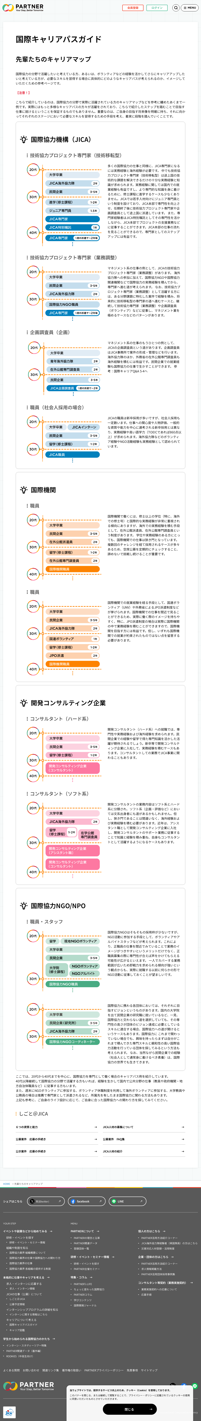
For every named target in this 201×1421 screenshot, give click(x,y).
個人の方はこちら (152, 1231)
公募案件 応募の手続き (31, 1139)
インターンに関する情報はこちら (27, 1312)
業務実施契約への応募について (157, 1287)
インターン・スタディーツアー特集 (24, 1342)
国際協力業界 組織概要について (26, 1252)
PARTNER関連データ (85, 1242)
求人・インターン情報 (21, 1287)
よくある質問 (11, 1367)
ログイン (150, 8)
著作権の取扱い (71, 1367)
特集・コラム (82, 1276)
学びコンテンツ (82, 1298)
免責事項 (132, 1367)
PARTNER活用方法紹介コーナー (158, 1237)
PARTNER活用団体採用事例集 (157, 1272)
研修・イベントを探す (85, 1262)
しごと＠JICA (16, 1297)
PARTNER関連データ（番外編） (23, 1347)
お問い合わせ (31, 1367)
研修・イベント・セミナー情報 (25, 1242)
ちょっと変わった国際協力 (88, 1287)
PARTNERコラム (82, 1292)
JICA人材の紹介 (112, 1151)
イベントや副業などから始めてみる (28, 1231)
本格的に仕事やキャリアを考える (27, 1276)
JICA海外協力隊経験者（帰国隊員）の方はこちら (167, 1242)
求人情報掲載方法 (150, 1267)
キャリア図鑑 (16, 1327)
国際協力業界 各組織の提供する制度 (28, 1267)
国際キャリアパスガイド (22, 1322)
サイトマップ (149, 1367)
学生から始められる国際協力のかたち (29, 1336)
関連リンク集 (50, 1367)
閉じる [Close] (156, 1409)
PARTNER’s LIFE (82, 1282)
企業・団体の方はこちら (156, 1256)
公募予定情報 (16, 1302)
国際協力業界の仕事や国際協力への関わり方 (33, 1257)
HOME (6, 1183)
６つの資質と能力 (27, 1127)
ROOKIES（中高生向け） (19, 1352)
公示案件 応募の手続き (31, 1151)
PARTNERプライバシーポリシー (104, 1367)
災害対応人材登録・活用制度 (156, 1248)
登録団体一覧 (81, 1248)
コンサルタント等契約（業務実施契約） (166, 1281)
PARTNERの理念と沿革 (86, 1237)
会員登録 (126, 8)
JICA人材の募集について (118, 1127)
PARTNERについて (85, 1231)
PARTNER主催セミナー (86, 1267)
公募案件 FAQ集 (114, 1139)
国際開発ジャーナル (84, 1303)
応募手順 (146, 1292)
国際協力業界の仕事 (20, 1262)
